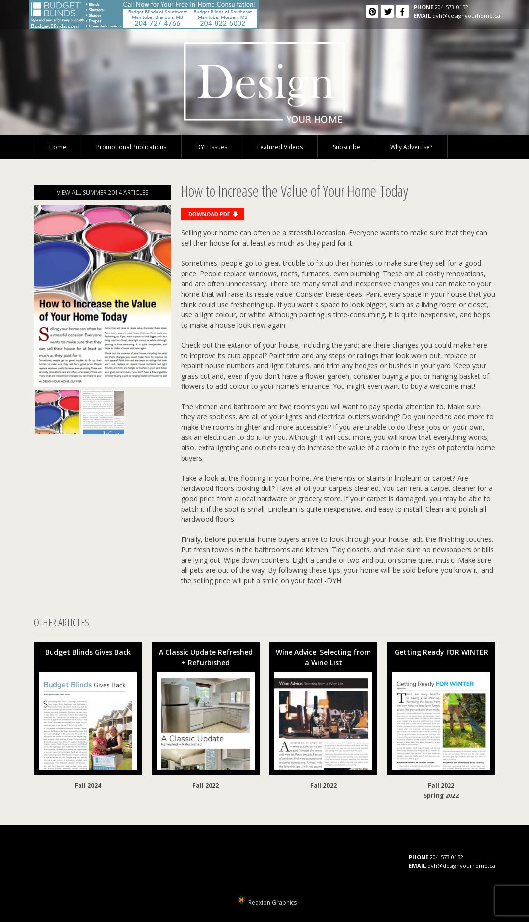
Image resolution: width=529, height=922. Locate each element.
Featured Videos (280, 147)
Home (57, 147)
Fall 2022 (205, 785)
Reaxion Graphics (272, 902)
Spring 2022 (441, 796)
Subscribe (346, 147)
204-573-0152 (451, 7)
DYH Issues (211, 147)
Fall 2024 (88, 785)
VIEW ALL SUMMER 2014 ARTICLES (102, 192)
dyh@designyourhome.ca (466, 15)
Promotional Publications (131, 147)
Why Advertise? (411, 147)
